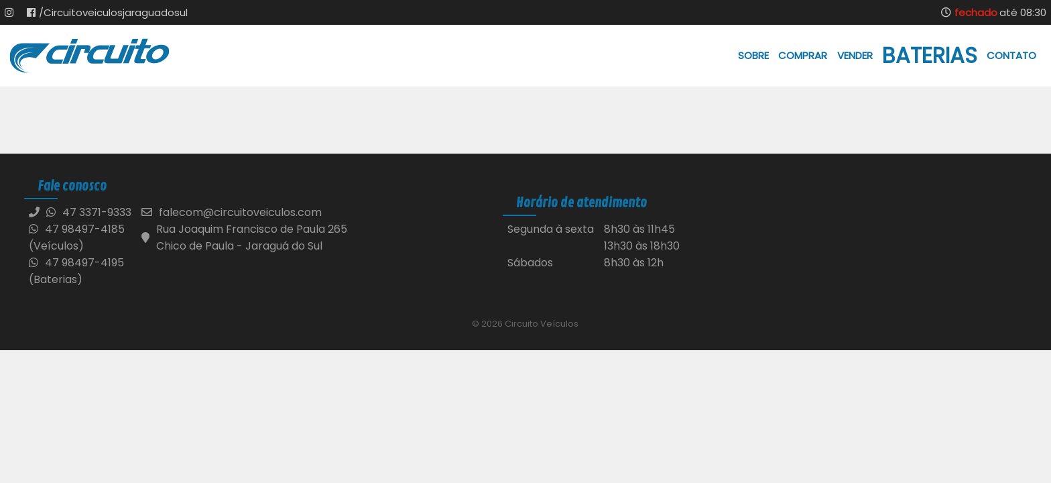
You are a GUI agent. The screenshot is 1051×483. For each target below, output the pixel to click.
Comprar (802, 55)
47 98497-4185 (77, 229)
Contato (1011, 55)
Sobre (753, 55)
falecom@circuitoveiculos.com (240, 212)
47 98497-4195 (76, 262)
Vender (855, 55)
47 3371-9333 (96, 212)
